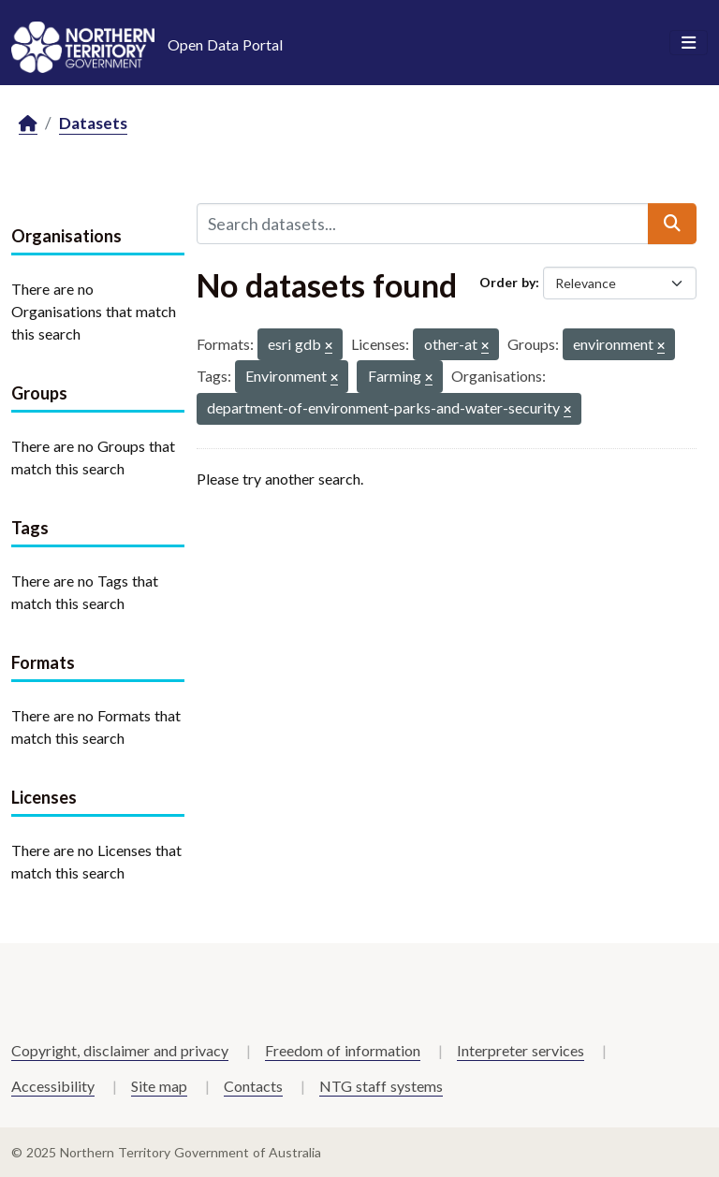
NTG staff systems (381, 1086)
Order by (507, 282)
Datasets (93, 123)
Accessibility (53, 1086)
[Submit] (672, 223)
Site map (159, 1086)
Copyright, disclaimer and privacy (119, 1050)
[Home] (28, 124)
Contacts (253, 1086)
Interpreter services (520, 1050)
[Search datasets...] (423, 223)
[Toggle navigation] (688, 43)
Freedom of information (342, 1050)
